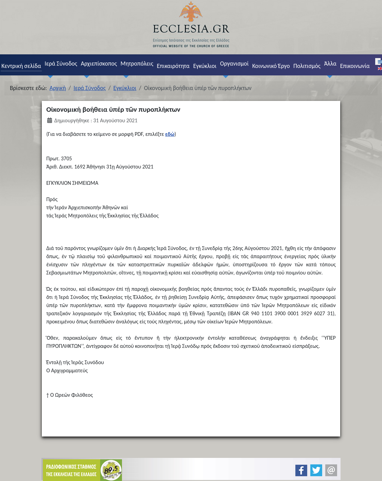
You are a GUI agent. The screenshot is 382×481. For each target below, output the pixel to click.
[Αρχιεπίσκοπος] (85, 76)
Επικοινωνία (355, 66)
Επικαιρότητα (173, 66)
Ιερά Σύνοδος (61, 63)
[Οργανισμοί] (224, 76)
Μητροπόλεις (137, 63)
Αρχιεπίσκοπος (99, 63)
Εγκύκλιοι (204, 66)
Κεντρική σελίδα (21, 66)
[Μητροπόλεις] (125, 76)
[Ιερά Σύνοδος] (49, 76)
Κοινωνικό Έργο (271, 66)
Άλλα (330, 63)
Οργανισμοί (234, 63)
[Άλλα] (328, 76)
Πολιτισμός (306, 66)
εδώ (169, 134)
